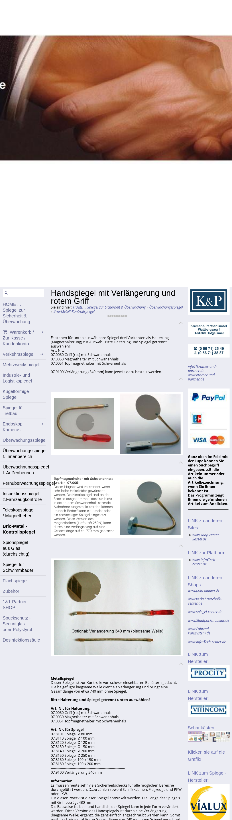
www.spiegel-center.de (205, 611)
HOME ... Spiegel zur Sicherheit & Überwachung (109, 307)
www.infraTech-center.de (204, 561)
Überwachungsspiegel (166, 307)
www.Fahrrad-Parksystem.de (199, 631)
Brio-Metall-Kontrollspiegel (74, 311)
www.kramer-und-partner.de (202, 377)
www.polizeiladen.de (204, 590)
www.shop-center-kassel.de (206, 537)
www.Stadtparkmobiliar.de (208, 620)
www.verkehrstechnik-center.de (205, 601)
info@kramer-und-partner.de (202, 368)
